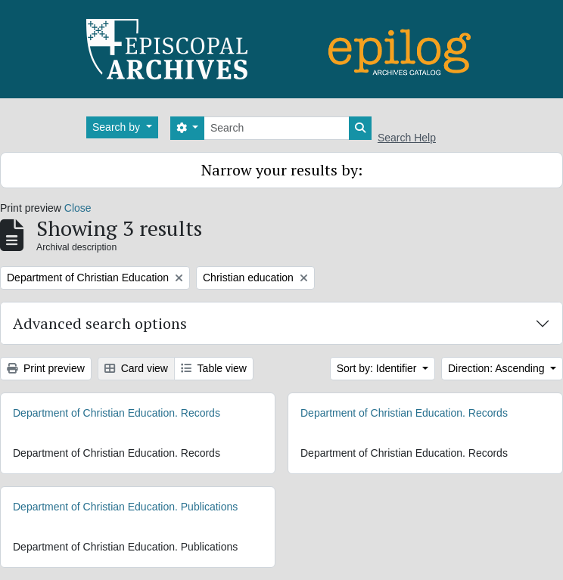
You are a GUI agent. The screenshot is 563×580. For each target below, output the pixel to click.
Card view (136, 368)
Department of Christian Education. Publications (125, 507)
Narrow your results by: (281, 170)
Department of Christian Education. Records (116, 413)
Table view (214, 368)
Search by (117, 127)
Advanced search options (100, 323)
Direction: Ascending (498, 368)
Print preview (46, 368)
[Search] (277, 128)
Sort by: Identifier (378, 368)
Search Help (407, 138)
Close (78, 208)
